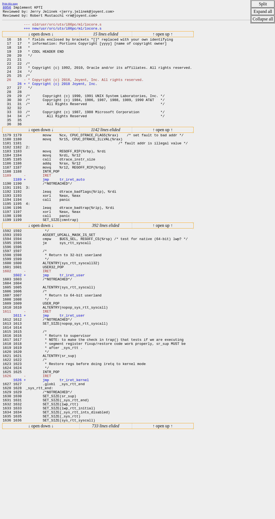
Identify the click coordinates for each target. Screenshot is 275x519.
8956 (7, 8)
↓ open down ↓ (41, 38)
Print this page (10, 3)
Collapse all (263, 19)
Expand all (263, 11)
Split (263, 4)
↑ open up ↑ (163, 38)
